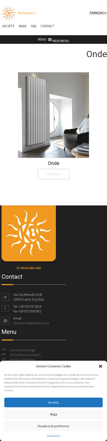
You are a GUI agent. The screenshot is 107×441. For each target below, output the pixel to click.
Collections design (22, 350)
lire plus (54, 174)
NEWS (22, 26)
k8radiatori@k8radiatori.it (31, 323)
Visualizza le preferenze (53, 426)
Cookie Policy (53, 435)
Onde (53, 163)
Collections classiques (25, 355)
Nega (53, 414)
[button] (100, 366)
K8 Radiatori (18, 13)
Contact (47, 26)
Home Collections (22, 359)
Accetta (53, 402)
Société (8, 26)
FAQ (33, 26)
